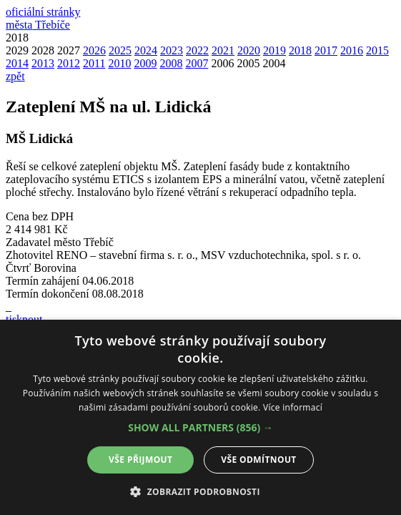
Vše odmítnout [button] (258, 459)
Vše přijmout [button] (140, 459)
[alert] (200, 417)
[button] (200, 427)
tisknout (24, 319)
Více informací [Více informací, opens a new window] (292, 407)
